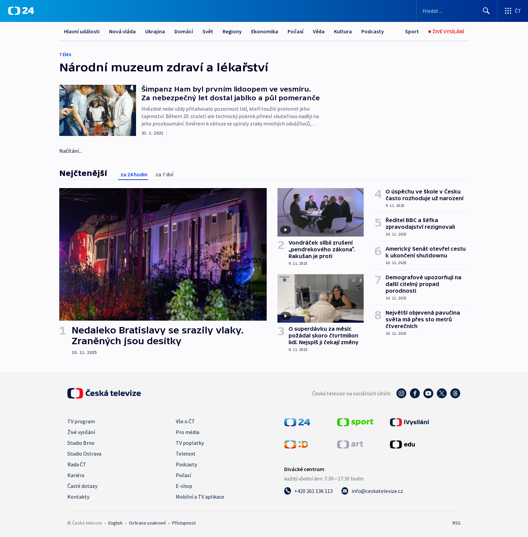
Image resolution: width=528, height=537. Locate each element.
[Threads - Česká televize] (455, 393)
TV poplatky (190, 442)
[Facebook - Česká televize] (414, 393)
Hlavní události (82, 31)
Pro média (187, 432)
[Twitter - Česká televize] (441, 393)
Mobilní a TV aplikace (200, 496)
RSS (457, 523)
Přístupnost (184, 523)
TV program (81, 421)
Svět (207, 31)
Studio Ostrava (84, 453)
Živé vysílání (81, 432)
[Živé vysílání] (446, 31)
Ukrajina (155, 31)
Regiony (232, 31)
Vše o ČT (185, 421)
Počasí (295, 31)
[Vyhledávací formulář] (457, 11)
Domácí (183, 31)
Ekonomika (264, 31)
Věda (319, 31)
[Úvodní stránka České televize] (104, 393)
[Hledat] (486, 11)
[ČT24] (21, 11)
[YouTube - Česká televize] (428, 393)
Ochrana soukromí (147, 523)
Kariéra (75, 475)
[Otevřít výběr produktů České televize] (512, 11)
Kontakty (78, 496)
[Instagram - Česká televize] (401, 393)
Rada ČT (76, 464)
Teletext (186, 453)
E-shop (184, 485)
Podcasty (372, 31)
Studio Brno (81, 442)
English (115, 523)
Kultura (343, 31)
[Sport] (412, 31)
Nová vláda (122, 31)
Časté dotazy (82, 485)
